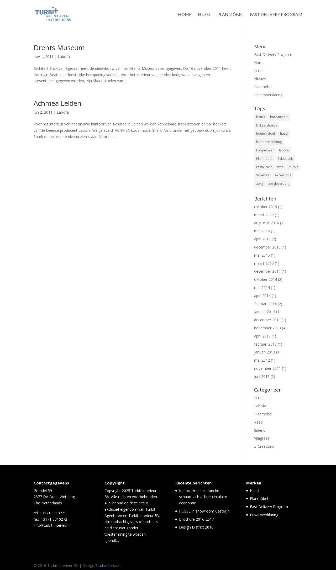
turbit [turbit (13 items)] (294, 167)
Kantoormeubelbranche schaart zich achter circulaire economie (203, 497)
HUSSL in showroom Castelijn (204, 511)
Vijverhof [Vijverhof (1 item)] (262, 175)
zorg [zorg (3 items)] (259, 183)
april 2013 (262, 336)
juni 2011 (262, 376)
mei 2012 (262, 360)
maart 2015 (264, 263)
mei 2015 (262, 255)
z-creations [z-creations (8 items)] (283, 175)
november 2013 (267, 327)
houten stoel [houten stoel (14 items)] (265, 133)
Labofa (64, 56)
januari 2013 (264, 352)
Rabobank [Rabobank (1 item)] (285, 158)
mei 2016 (262, 230)
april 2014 (262, 295)
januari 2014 (264, 311)
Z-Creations (264, 446)
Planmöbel (230, 15)
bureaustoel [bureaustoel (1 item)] (279, 117)
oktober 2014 (265, 279)
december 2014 (267, 271)
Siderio (260, 430)
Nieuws (260, 78)
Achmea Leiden (57, 103)
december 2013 (267, 319)
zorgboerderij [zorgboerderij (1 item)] (278, 183)
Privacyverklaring (268, 94)
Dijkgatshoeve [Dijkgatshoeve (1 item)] (266, 125)
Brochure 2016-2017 (196, 519)
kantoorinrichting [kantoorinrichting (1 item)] (269, 142)
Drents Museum (59, 47)
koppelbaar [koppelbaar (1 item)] (265, 150)
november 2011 (267, 368)
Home (184, 15)
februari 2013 (265, 344)
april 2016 (262, 238)
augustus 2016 (266, 222)
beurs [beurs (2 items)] (260, 117)
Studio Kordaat (108, 565)
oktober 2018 (265, 206)
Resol (259, 422)
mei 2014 (262, 287)
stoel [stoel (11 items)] (280, 167)
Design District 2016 (196, 527)
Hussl (204, 15)
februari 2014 (265, 303)
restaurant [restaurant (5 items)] (264, 167)
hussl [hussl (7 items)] (284, 133)
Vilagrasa (261, 438)
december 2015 (267, 247)
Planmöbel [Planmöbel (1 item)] (264, 158)
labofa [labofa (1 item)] (284, 150)
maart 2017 (264, 214)
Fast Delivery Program (276, 15)
